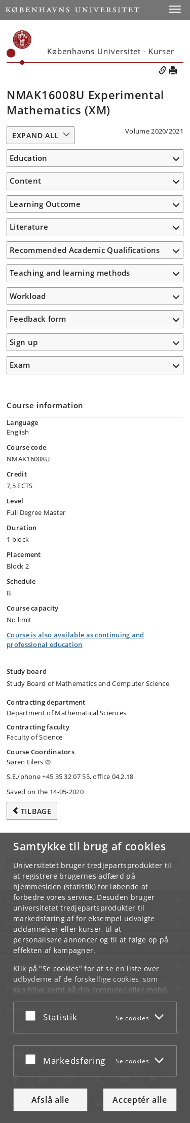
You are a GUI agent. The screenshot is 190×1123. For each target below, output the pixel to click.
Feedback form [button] (38, 319)
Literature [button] (29, 227)
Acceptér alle (139, 1099)
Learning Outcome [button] (45, 204)
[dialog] (95, 978)
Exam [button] (20, 365)
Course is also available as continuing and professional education (75, 640)
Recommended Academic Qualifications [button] (85, 250)
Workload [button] (28, 296)
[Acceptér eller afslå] (33, 1015)
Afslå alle (50, 1099)
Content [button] (25, 181)
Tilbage (36, 811)
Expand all (35, 135)
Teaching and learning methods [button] (70, 273)
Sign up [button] (23, 342)
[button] (175, 9)
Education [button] (29, 158)
